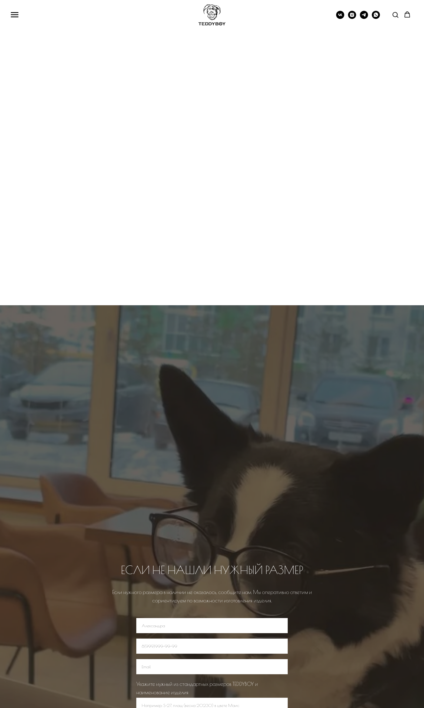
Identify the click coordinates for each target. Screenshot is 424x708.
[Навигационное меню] (14, 15)
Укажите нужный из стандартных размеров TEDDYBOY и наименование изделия (197, 688)
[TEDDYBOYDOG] (340, 17)
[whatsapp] (376, 17)
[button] (395, 14)
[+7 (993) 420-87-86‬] (364, 17)
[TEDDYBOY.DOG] (352, 17)
